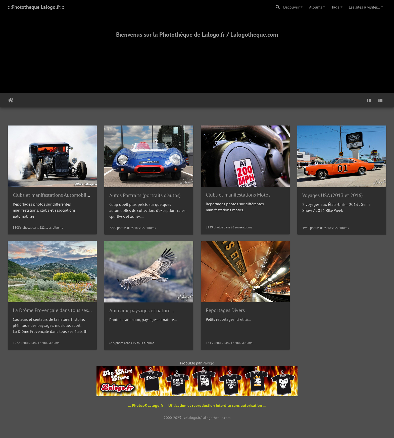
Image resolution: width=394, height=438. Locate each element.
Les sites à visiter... (364, 7)
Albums (315, 7)
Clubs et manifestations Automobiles (52, 195)
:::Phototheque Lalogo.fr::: (36, 7)
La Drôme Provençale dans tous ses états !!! (59, 310)
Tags (335, 7)
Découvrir (291, 7)
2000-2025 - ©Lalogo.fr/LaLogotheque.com (197, 417)
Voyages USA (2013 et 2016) (332, 195)
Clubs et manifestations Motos (238, 195)
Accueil (11, 100)
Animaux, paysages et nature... (141, 310)
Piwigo (208, 362)
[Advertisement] (197, 59)
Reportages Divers (225, 310)
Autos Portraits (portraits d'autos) (145, 195)
